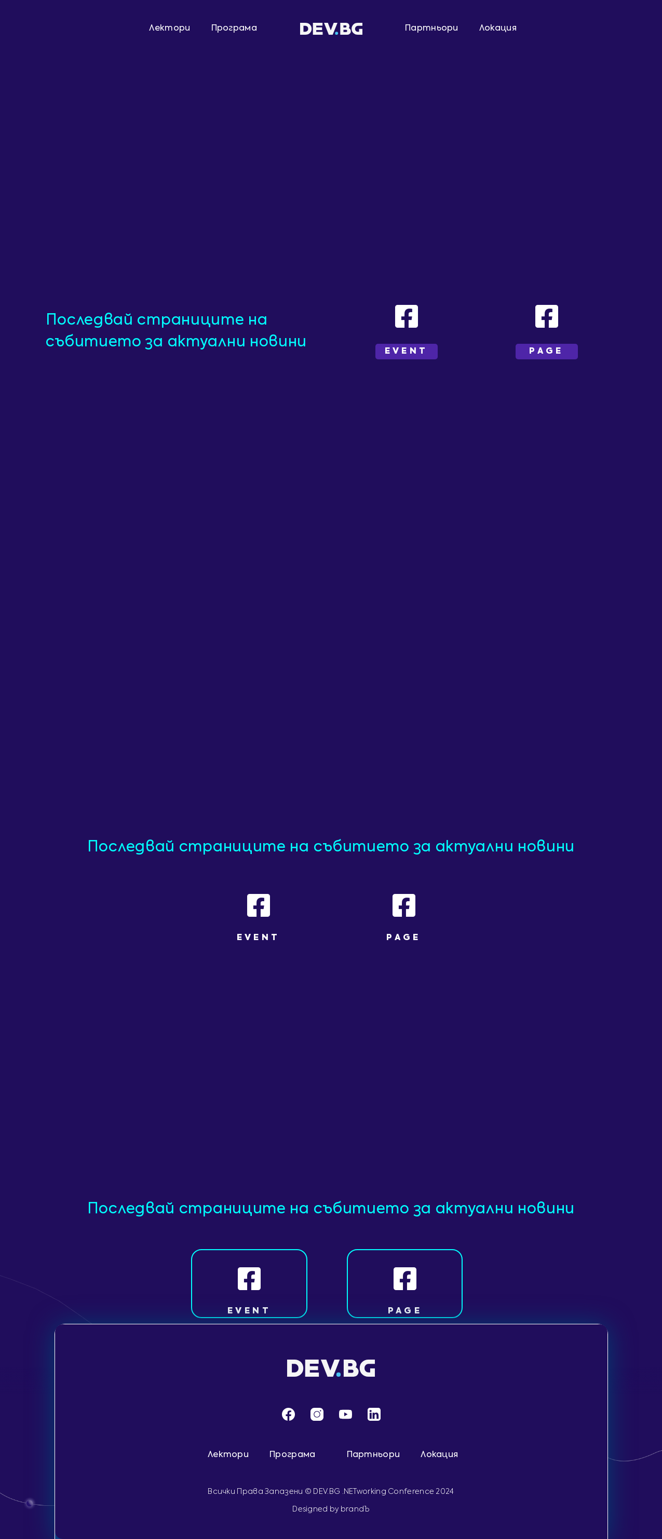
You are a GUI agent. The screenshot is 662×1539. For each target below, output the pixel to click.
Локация (498, 28)
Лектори (169, 28)
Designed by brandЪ (330, 1509)
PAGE (405, 1311)
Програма (234, 28)
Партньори (431, 28)
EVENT (249, 1311)
